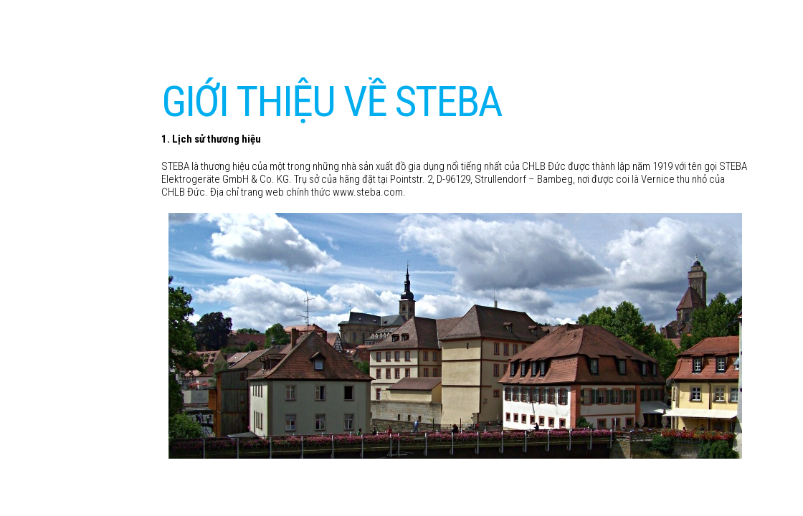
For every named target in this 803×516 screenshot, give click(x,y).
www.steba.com (368, 192)
